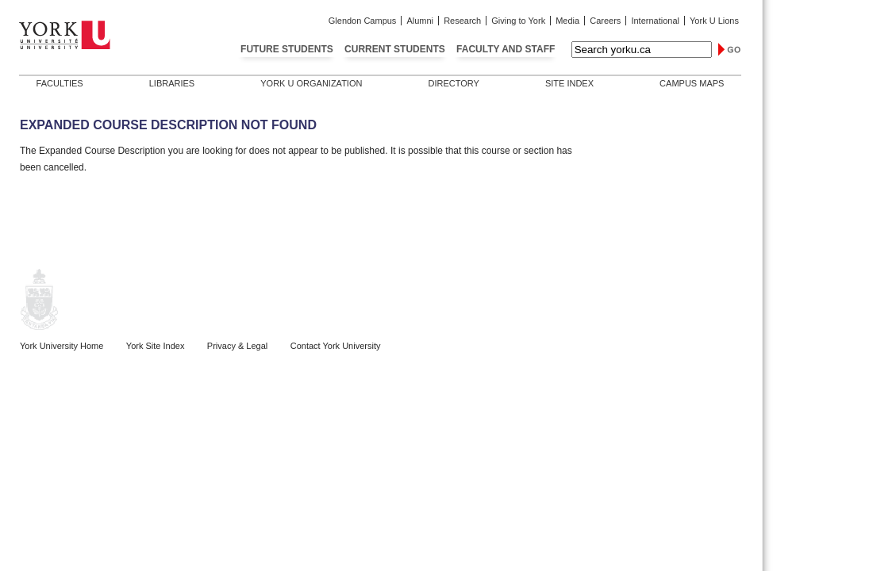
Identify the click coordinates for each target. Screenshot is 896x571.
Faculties (60, 83)
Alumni (419, 20)
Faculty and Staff (505, 49)
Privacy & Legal (237, 346)
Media (567, 20)
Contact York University (335, 346)
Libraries (171, 83)
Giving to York (518, 20)
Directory (453, 83)
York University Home (61, 346)
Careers (605, 20)
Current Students (394, 49)
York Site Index (155, 346)
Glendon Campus (363, 20)
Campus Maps (692, 83)
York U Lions (714, 20)
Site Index (569, 83)
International (655, 20)
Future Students (286, 49)
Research (462, 20)
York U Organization (311, 83)
